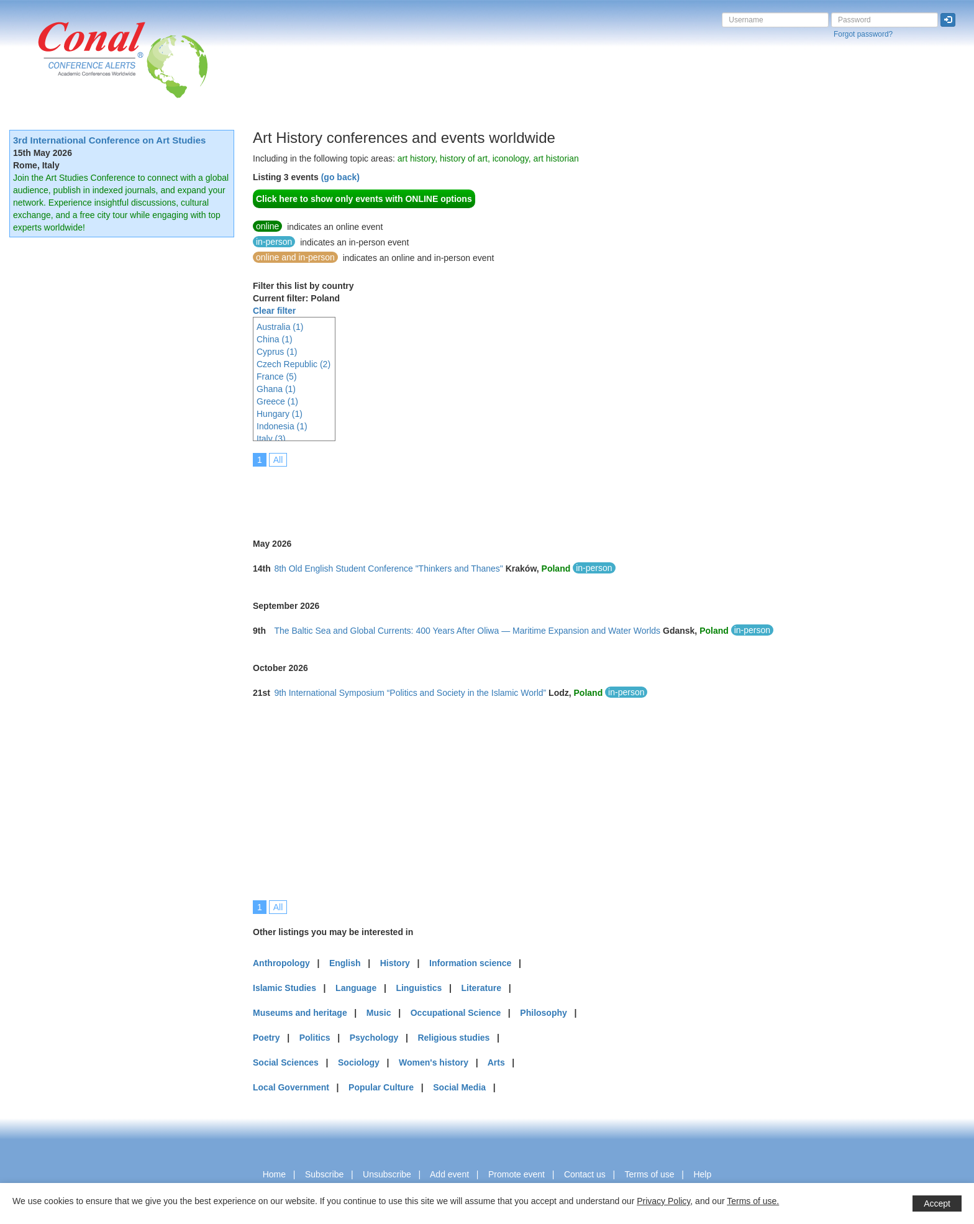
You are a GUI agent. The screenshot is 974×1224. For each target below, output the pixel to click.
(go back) (340, 177)
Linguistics (419, 988)
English (345, 963)
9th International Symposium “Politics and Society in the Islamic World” (410, 693)
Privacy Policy (663, 1201)
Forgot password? (863, 34)
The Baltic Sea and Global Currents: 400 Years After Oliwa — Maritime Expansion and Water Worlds (467, 631)
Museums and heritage (300, 1013)
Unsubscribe (387, 1174)
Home (274, 1174)
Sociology (359, 1062)
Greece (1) (277, 401)
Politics (314, 1038)
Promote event (516, 1174)
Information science (470, 963)
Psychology (374, 1038)
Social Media (459, 1087)
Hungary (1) (280, 414)
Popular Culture (381, 1087)
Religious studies (453, 1038)
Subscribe (324, 1174)
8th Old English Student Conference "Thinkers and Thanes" (388, 568)
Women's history (433, 1062)
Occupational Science (456, 1013)
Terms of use (649, 1174)
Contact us (585, 1174)
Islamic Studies (284, 988)
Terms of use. (753, 1201)
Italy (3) (271, 439)
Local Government (291, 1087)
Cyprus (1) (277, 352)
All (278, 460)
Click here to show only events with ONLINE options (364, 199)
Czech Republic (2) (293, 364)
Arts (496, 1062)
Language (355, 988)
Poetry (266, 1038)
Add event (449, 1174)
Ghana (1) (276, 389)
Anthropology (281, 963)
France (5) (277, 376)
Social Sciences (286, 1062)
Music (378, 1013)
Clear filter (274, 311)
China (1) (275, 339)
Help (702, 1174)
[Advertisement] (479, 494)
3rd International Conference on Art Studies (109, 140)
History (395, 963)
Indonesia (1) (282, 426)
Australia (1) (280, 327)
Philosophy (543, 1013)
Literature (481, 988)
